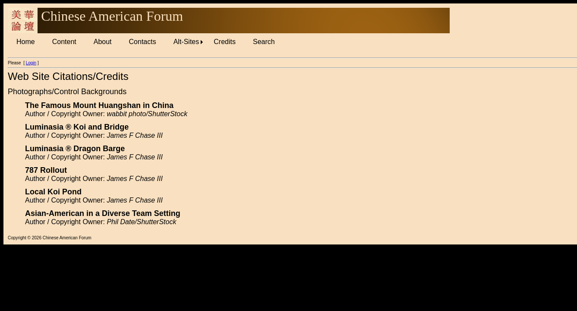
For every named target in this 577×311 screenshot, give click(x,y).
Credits (225, 41)
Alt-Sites (186, 41)
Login (31, 62)
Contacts (142, 41)
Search (264, 41)
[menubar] (146, 42)
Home (25, 41)
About (103, 41)
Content (64, 41)
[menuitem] (26, 42)
